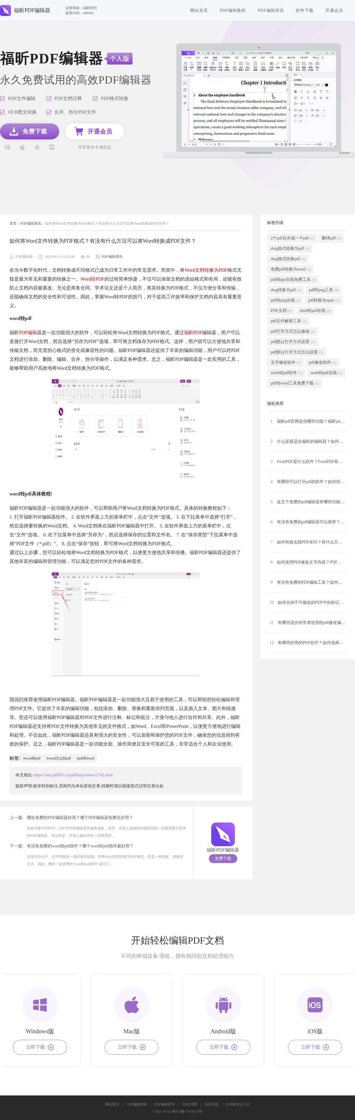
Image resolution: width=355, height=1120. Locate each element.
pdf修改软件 (322, 362)
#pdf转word (85, 758)
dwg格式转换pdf (288, 259)
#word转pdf (32, 758)
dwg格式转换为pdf (290, 248)
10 (309, 602)
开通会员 (334, 10)
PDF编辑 (28, 332)
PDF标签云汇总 (238, 1104)
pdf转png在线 (285, 300)
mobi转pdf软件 (286, 373)
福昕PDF (193, 332)
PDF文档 (281, 311)
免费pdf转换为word (291, 269)
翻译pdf (331, 238)
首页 (13, 223)
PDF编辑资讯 (271, 10)
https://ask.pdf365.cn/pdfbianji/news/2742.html (73, 775)
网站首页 (199, 10)
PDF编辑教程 (233, 10)
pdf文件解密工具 (288, 321)
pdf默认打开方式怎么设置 (297, 352)
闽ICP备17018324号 (187, 1111)
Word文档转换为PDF (206, 270)
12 (309, 643)
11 (309, 623)
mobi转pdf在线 (326, 373)
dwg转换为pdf (286, 290)
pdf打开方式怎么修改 (293, 331)
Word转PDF (92, 278)
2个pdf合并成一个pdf (292, 238)
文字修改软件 (286, 362)
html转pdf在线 (315, 311)
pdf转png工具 (324, 290)
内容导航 (211, 1104)
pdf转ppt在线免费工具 (293, 280)
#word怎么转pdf (58, 758)
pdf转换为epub (324, 300)
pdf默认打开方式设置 (293, 342)
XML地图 (189, 1104)
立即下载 (40, 1047)
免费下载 (223, 858)
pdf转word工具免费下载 (295, 383)
